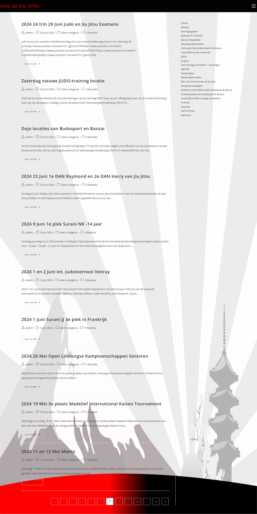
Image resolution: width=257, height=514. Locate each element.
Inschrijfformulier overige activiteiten (201, 98)
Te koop (185, 102)
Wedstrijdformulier (191, 77)
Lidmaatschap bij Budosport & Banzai (201, 48)
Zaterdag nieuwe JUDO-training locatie (63, 81)
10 (137, 501)
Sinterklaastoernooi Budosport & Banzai (202, 94)
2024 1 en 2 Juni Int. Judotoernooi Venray (65, 272)
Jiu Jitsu (185, 60)
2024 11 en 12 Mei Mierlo (48, 451)
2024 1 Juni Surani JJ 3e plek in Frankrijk (64, 319)
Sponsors (186, 115)
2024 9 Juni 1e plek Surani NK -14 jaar (61, 224)
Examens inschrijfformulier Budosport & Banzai (206, 90)
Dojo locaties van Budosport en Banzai (63, 128)
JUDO (184, 56)
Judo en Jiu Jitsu (21, 6)
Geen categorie (70, 32)
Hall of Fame (188, 110)
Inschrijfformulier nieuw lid (195, 52)
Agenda (185, 69)
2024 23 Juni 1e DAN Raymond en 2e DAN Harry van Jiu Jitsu (85, 176)
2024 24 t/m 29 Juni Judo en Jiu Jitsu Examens (70, 24)
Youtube (185, 106)
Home (184, 23)
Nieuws (185, 27)
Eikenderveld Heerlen (192, 44)
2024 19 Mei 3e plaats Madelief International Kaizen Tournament (91, 404)
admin (29, 32)
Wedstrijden (187, 73)
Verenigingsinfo (189, 31)
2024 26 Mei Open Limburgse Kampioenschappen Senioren (84, 356)
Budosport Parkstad (192, 35)
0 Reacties (92, 32)
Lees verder (33, 63)
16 (156, 501)
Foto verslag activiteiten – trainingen (200, 64)
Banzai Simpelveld (191, 39)
